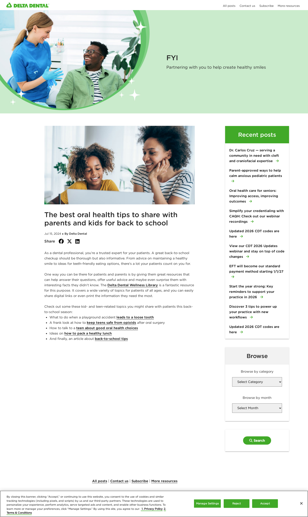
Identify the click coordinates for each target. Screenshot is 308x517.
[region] (154, 504)
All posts (99, 481)
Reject (236, 503)
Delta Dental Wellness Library (132, 285)
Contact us (119, 481)
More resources (164, 481)
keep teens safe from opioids (111, 322)
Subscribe (140, 481)
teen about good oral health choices (107, 328)
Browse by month (257, 398)
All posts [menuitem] (229, 6)
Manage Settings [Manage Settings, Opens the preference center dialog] (207, 503)
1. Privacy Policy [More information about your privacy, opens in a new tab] (152, 509)
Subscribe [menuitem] (266, 6)
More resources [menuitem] (289, 6)
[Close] (301, 503)
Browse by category (257, 371)
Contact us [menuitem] (247, 6)
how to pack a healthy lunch (88, 333)
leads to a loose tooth (135, 317)
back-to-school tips (111, 339)
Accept (265, 503)
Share (49, 241)
